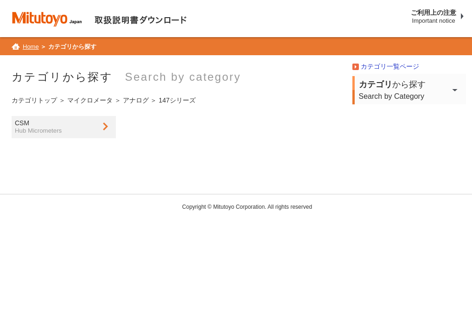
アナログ (135, 100)
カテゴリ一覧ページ (389, 66)
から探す (412, 91)
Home (30, 46)
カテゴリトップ (34, 100)
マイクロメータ (89, 100)
